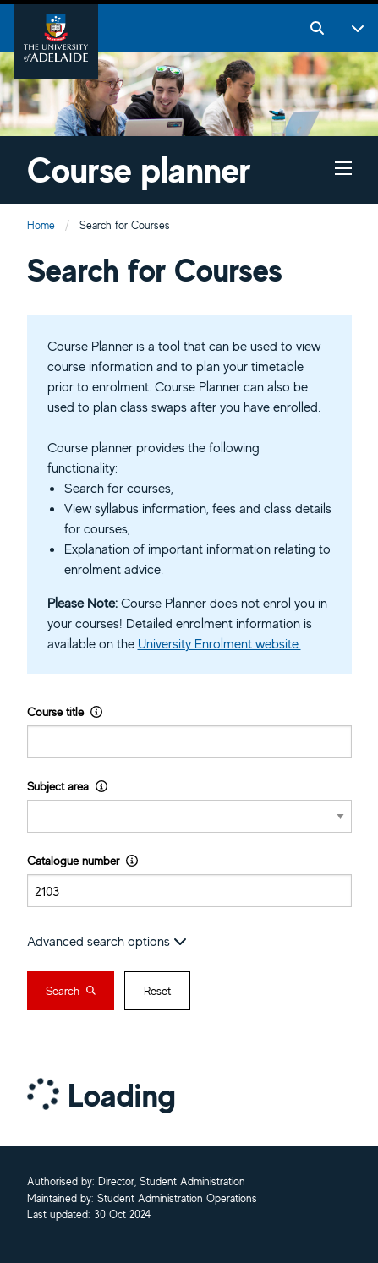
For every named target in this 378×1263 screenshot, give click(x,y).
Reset (157, 990)
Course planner (139, 169)
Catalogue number (82, 860)
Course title (64, 711)
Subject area (67, 786)
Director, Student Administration (171, 1182)
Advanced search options (107, 940)
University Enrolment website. (219, 643)
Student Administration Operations (177, 1199)
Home (41, 225)
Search (71, 990)
